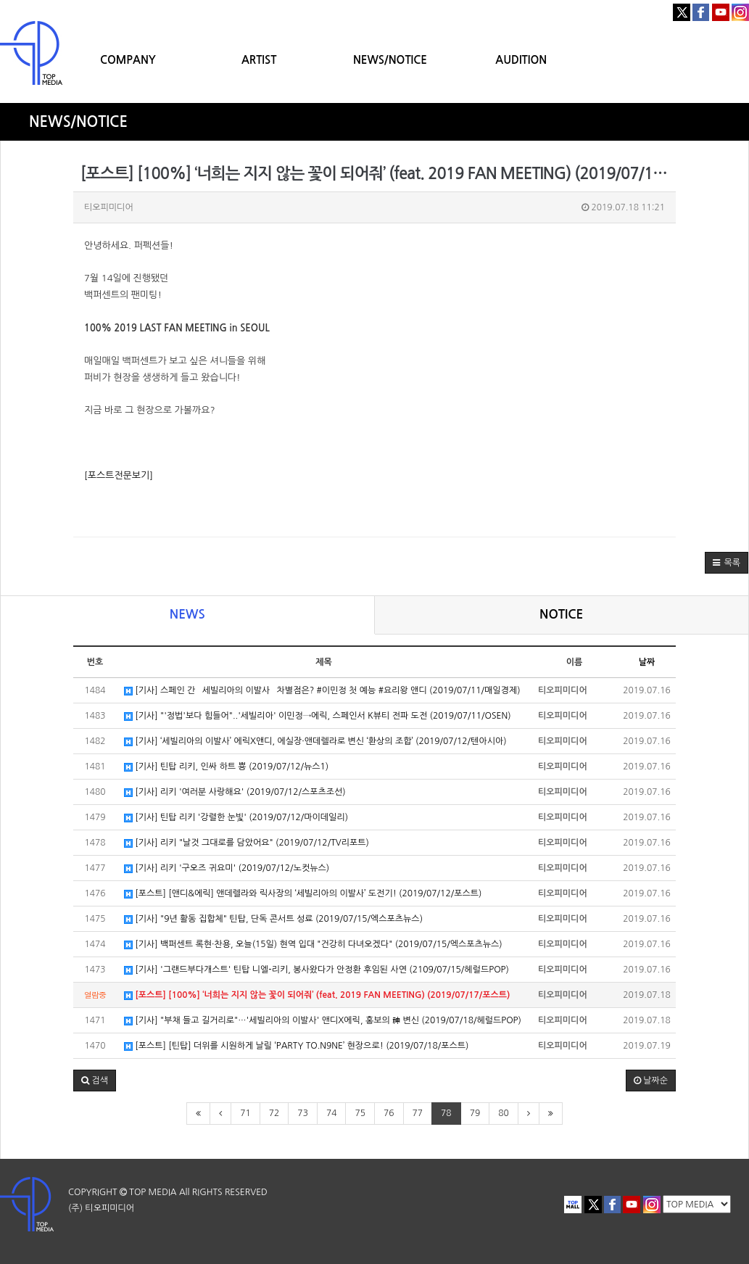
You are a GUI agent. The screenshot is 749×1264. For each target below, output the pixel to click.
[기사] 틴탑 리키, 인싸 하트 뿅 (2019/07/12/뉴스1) (226, 767)
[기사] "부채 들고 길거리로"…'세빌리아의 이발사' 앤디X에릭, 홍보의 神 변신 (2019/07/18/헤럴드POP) (322, 1020)
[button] (726, 563)
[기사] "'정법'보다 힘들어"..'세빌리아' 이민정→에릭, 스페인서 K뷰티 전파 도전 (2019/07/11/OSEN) (317, 716)
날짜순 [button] (651, 1080)
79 (475, 1113)
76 (389, 1113)
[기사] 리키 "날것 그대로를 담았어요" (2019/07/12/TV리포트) (246, 843)
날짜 (647, 662)
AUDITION (521, 59)
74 (331, 1113)
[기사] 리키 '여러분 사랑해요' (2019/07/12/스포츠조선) (235, 792)
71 (245, 1113)
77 (418, 1113)
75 (360, 1113)
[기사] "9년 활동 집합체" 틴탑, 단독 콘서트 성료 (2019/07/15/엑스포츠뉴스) (273, 919)
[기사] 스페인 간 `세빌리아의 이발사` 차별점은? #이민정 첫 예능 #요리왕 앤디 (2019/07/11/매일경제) (322, 690)
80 (503, 1113)
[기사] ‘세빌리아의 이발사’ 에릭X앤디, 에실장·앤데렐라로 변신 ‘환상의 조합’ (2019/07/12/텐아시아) (315, 741)
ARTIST (258, 59)
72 (274, 1113)
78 (446, 1113)
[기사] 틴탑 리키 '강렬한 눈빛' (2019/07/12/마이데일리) (236, 817)
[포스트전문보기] (118, 475)
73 (302, 1113)
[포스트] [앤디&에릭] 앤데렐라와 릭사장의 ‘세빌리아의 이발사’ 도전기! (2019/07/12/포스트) (302, 894)
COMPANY (128, 59)
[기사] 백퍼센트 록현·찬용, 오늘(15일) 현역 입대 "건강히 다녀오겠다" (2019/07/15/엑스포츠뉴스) (313, 944)
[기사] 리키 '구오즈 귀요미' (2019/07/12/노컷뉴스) (226, 868)
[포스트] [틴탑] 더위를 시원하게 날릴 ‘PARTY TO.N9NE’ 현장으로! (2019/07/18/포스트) (296, 1046)
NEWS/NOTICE (390, 59)
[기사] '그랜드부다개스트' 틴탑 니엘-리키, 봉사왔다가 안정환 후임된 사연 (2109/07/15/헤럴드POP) (316, 970)
